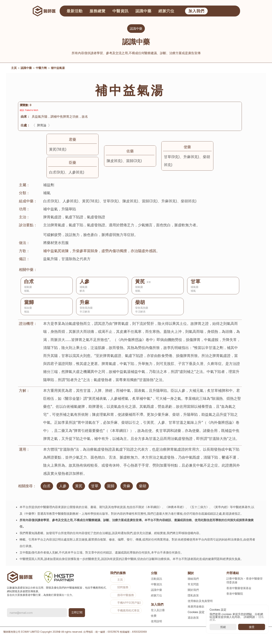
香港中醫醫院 (234, 593)
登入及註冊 (158, 610)
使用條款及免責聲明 (200, 601)
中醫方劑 (41, 68)
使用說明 (156, 621)
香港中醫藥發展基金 (238, 588)
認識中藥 (26, 68)
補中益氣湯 (58, 68)
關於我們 (193, 590)
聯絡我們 (193, 578)
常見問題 (193, 584)
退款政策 (193, 617)
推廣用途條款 (196, 606)
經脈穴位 (156, 595)
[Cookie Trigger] (196, 612)
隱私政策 (193, 595)
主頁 (14, 68)
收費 (153, 615)
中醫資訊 (156, 584)
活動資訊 (156, 578)
